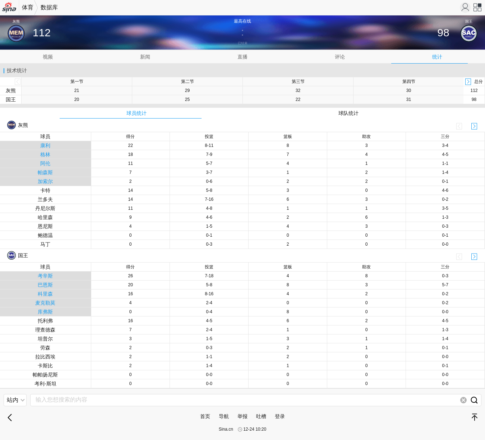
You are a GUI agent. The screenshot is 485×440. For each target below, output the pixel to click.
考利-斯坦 (45, 383)
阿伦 (45, 163)
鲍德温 (45, 235)
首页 (205, 416)
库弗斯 (45, 312)
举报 (242, 416)
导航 (224, 416)
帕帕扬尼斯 (45, 375)
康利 (45, 145)
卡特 (45, 190)
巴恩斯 (45, 285)
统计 (437, 57)
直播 (242, 57)
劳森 (45, 348)
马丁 (45, 244)
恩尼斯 (45, 226)
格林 (45, 154)
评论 (340, 57)
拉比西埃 (45, 357)
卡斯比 (45, 366)
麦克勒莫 (45, 303)
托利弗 (45, 321)
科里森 (45, 294)
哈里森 (45, 217)
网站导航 (478, 9)
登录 (280, 416)
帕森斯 (45, 172)
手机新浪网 (9, 9)
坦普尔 (45, 339)
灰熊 (11, 90)
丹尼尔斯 (45, 208)
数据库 (49, 7)
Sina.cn (226, 429)
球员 (45, 136)
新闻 (145, 57)
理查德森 (45, 330)
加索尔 (45, 181)
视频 (48, 57)
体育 (27, 7)
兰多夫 (45, 199)
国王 (11, 99)
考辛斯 (45, 276)
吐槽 (261, 416)
